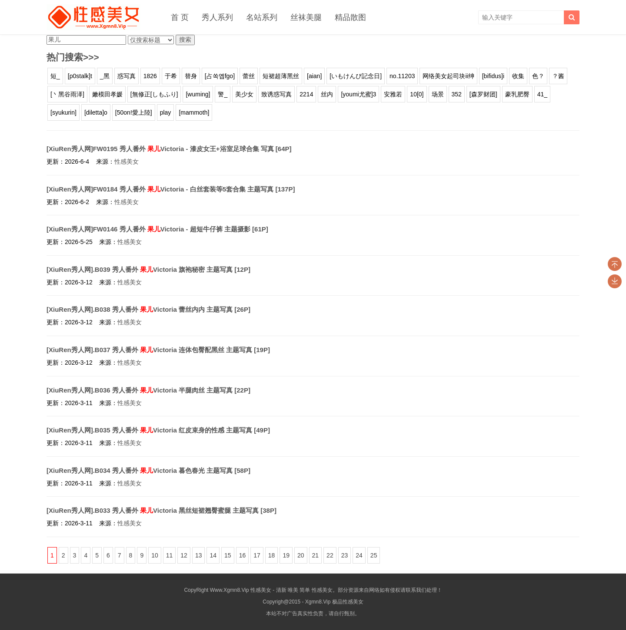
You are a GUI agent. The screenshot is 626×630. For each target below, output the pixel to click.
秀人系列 (217, 17)
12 (183, 555)
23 (344, 555)
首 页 (180, 17)
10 (154, 555)
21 (315, 555)
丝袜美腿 (306, 17)
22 (329, 555)
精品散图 (350, 17)
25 (373, 555)
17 (256, 555)
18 (271, 555)
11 (169, 555)
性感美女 (126, 161)
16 (242, 555)
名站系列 (261, 17)
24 (359, 555)
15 (227, 555)
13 (198, 555)
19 (286, 555)
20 (300, 555)
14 (213, 555)
